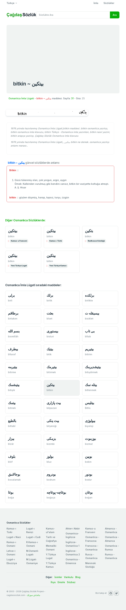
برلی (11, 295)
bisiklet (89, 318)
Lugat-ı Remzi (30, 530)
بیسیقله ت (92, 313)
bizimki (51, 443)
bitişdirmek (91, 372)
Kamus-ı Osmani (11, 544)
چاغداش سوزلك (33, 595)
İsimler (58, 577)
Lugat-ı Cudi (33, 537)
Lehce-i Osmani (11, 552)
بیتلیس (89, 403)
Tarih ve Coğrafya (51, 539)
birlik (49, 300)
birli (10, 300)
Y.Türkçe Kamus (51, 565)
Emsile (61, 582)
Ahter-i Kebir (73, 528)
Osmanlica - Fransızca (92, 539)
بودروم (51, 474)
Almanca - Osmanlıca (111, 530)
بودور (88, 474)
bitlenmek (90, 390)
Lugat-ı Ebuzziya (12, 561)
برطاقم (13, 313)
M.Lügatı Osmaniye (32, 561)
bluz (49, 461)
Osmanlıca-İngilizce (72, 535)
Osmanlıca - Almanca (112, 539)
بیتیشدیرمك (93, 367)
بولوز (50, 456)
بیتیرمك (52, 367)
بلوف (11, 456)
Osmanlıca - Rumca (112, 547)
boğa (11, 497)
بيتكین (12, 231)
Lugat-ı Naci (14, 537)
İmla (96, 3)
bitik (49, 354)
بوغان (89, 492)
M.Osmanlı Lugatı (32, 552)
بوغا (10, 492)
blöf (10, 461)
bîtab (88, 336)
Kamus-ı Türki (55, 241)
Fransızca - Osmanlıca (91, 547)
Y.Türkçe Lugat (51, 556)
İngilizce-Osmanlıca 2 (73, 552)
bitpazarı (52, 408)
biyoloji (89, 426)
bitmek (12, 408)
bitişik (11, 390)
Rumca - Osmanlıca (111, 556)
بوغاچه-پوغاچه (56, 492)
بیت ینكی (53, 421)
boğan (88, 497)
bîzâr (11, 443)
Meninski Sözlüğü (90, 565)
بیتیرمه (12, 367)
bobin (88, 461)
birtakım (12, 318)
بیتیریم (89, 349)
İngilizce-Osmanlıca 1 (72, 544)
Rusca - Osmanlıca (91, 556)
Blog (77, 577)
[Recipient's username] (73, 14)
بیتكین (12, 255)
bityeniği (52, 426)
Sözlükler (109, 3)
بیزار (11, 439)
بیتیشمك (14, 385)
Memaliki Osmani (51, 547)
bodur (88, 479)
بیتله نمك (91, 385)
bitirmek (51, 372)
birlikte (89, 300)
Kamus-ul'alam (50, 530)
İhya (53, 582)
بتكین (89, 231)
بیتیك (50, 349)
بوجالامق (14, 474)
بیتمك (12, 403)
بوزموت (90, 439)
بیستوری (52, 331)
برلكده (89, 295)
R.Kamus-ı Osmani (32, 544)
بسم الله (14, 331)
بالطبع (12, 421)
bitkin (11, 236)
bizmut (89, 443)
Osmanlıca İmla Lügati (21, 98)
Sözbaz (71, 582)
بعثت (50, 313)
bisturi (50, 336)
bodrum (51, 479)
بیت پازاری (54, 403)
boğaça (51, 497)
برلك (50, 295)
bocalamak (14, 479)
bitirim (88, 354)
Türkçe (10, 3)
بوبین (88, 456)
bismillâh (13, 336)
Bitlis (88, 408)
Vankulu (68, 577)
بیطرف (13, 349)
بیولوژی (90, 421)
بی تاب (89, 331)
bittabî (11, 426)
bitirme (12, 372)
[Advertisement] (63, 50)
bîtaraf (12, 354)
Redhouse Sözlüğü (96, 241)
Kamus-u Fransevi (19, 241)
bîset (49, 318)
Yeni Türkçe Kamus (58, 266)
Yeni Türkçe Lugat (19, 266)
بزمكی (51, 439)
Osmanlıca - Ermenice (73, 561)
